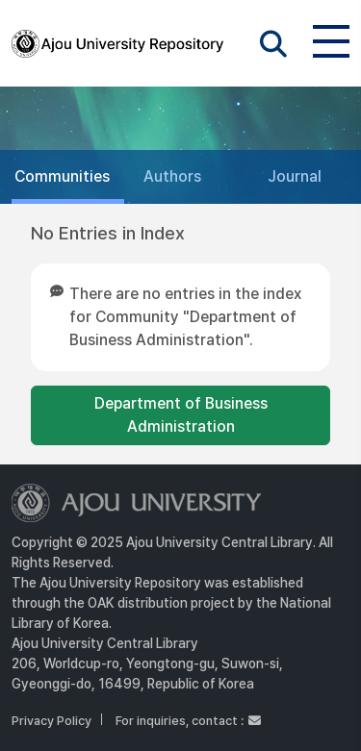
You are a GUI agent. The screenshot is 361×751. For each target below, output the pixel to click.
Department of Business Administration (181, 415)
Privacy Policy (51, 720)
